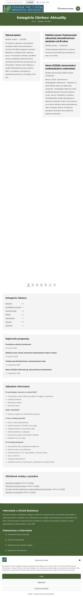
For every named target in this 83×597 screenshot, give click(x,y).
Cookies (30, 594)
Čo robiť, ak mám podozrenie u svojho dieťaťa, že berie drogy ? (29, 489)
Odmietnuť (41, 582)
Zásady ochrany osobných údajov (44, 594)
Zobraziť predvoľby (42, 588)
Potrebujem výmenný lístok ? (16, 486)
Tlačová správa (13, 35)
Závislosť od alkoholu (13, 483)
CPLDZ (31, 483)
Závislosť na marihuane (14, 492)
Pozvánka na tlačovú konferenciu (18, 344)
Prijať (42, 576)
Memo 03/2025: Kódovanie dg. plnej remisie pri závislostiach (29, 370)
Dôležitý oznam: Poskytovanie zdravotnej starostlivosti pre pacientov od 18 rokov (61, 38)
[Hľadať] (15, 2)
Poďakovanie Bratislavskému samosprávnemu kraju (26, 361)
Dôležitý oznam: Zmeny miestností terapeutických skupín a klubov (31, 353)
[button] (80, 560)
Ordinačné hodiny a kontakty (18, 534)
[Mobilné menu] (78, 8)
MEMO (64, 73)
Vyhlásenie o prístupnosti (17, 550)
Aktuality (8, 39)
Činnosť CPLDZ (57, 73)
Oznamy (14, 39)
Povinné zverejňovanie (16, 540)
